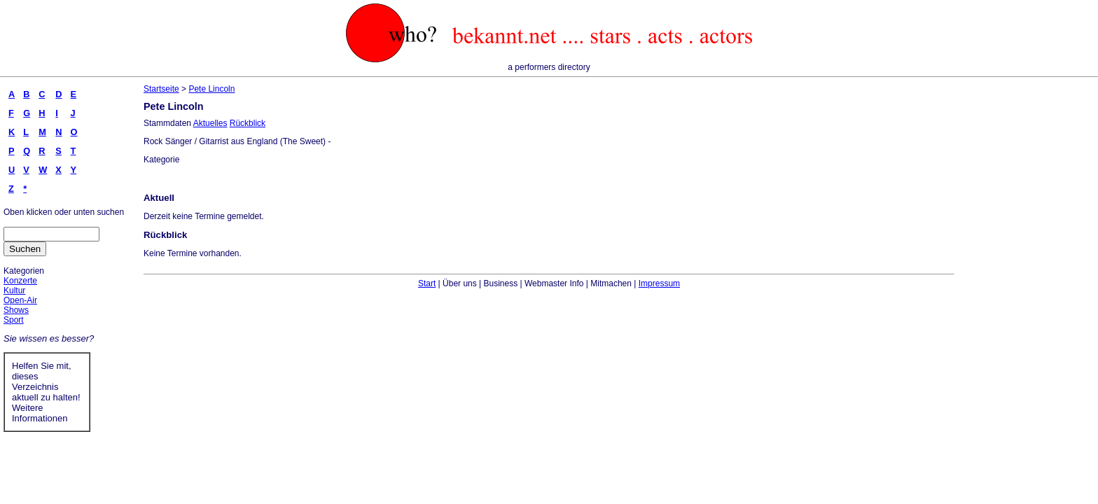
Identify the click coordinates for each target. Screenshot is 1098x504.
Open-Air (20, 300)
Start (427, 283)
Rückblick (247, 123)
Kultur (14, 290)
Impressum (659, 283)
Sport (14, 320)
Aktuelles (210, 123)
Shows (16, 310)
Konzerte (20, 281)
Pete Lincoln (211, 89)
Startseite (161, 89)
